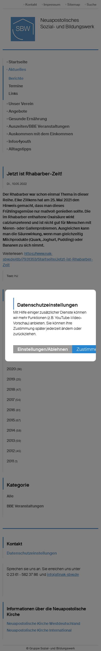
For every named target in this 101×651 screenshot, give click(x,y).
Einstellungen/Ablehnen (43, 349)
